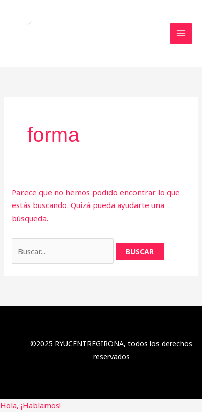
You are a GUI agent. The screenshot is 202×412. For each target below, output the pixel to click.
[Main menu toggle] (181, 34)
